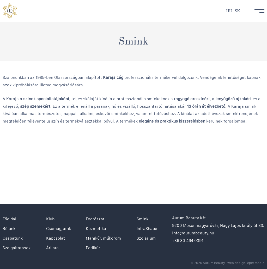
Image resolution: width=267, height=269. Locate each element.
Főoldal (9, 218)
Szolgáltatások (17, 247)
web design (236, 263)
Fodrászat (95, 218)
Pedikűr (93, 247)
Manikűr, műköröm (103, 238)
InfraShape (147, 228)
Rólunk (9, 228)
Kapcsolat (55, 238)
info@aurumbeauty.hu (193, 232)
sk (237, 11)
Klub (50, 218)
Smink (142, 218)
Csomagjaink (58, 228)
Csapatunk (13, 238)
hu (229, 11)
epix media (255, 263)
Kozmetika (96, 228)
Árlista (52, 247)
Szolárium (146, 238)
